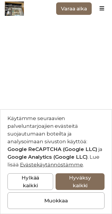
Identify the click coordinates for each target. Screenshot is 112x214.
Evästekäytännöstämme (51, 165)
